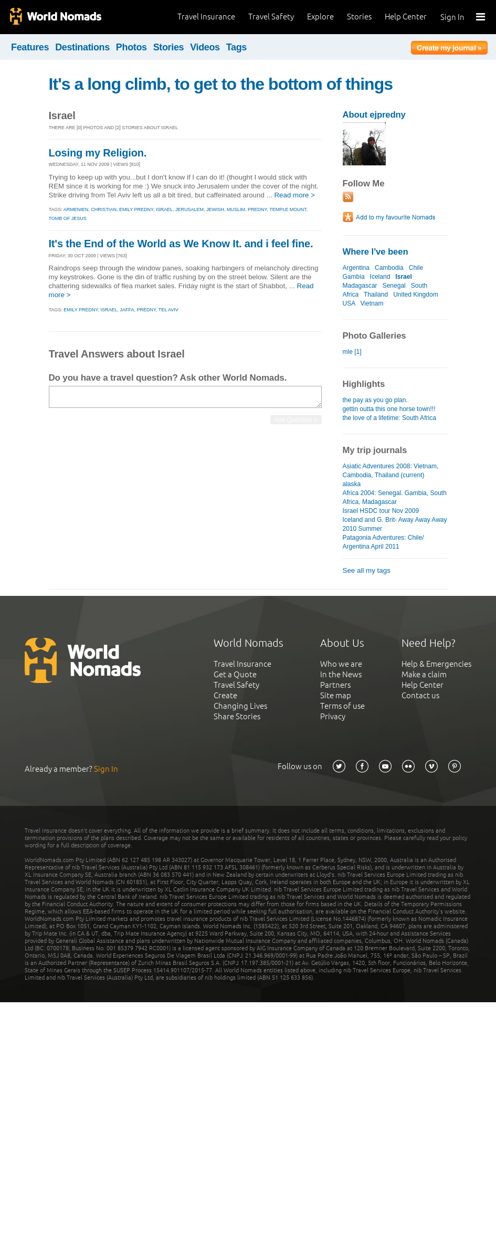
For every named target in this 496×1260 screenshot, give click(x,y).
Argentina (356, 267)
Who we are (341, 663)
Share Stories (237, 716)
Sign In (452, 17)
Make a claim (424, 674)
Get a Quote (235, 674)
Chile (416, 267)
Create (225, 695)
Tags (236, 47)
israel (164, 209)
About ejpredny (374, 115)
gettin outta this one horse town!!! (389, 409)
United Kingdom (415, 294)
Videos (205, 47)
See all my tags (367, 570)
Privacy (332, 716)
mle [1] (352, 351)
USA (349, 303)
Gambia (354, 276)
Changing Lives (240, 705)
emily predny (136, 209)
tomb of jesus (68, 218)
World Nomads (55, 17)
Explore (320, 16)
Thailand (376, 294)
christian (104, 209)
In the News (341, 674)
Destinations (82, 47)
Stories (359, 16)
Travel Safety (271, 16)
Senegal (394, 285)
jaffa (127, 309)
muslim (236, 209)
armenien (76, 209)
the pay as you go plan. (375, 400)
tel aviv (168, 309)
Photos (131, 47)
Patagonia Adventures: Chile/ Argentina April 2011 (383, 542)
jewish (215, 209)
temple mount (288, 209)
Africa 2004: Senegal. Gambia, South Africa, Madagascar (395, 497)
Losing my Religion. (98, 153)
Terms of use (342, 705)
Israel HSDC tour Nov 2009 (381, 510)
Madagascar (360, 285)
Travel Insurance (206, 16)
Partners (335, 684)
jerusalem (189, 209)
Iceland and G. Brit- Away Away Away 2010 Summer (395, 524)
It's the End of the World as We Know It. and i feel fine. (181, 243)
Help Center (406, 16)
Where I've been (375, 252)
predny (257, 209)
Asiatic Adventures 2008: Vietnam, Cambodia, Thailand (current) (391, 471)
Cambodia (389, 267)
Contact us (420, 695)
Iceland (380, 276)
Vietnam (372, 303)
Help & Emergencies (436, 663)
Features (30, 47)
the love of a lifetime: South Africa (389, 418)
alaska (352, 484)
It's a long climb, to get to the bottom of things (221, 84)
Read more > (294, 195)
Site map (335, 695)
